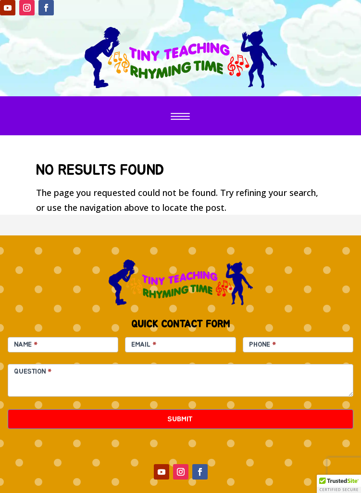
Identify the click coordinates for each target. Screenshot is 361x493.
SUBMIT (180, 419)
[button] (339, 484)
